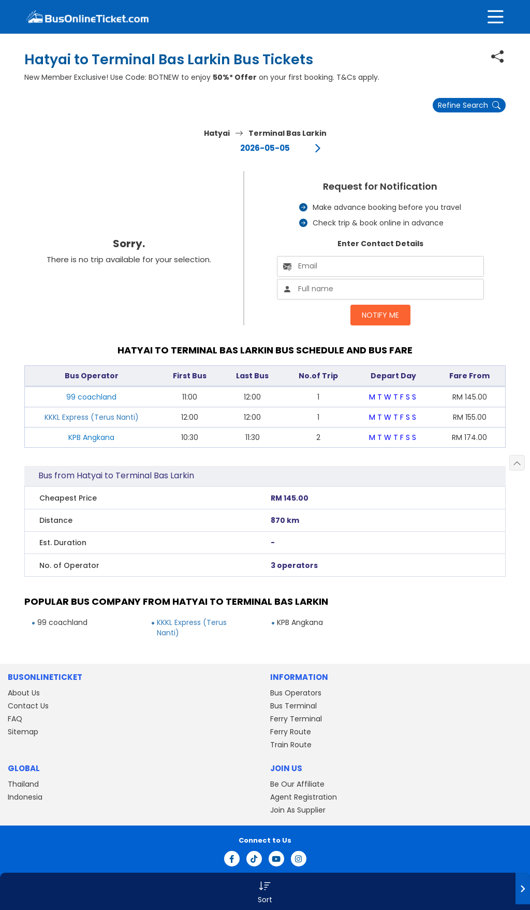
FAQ (15, 719)
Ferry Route (290, 732)
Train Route (291, 745)
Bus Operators (295, 693)
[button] (265, 891)
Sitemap (23, 732)
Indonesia (25, 797)
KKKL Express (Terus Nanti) (92, 417)
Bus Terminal (293, 706)
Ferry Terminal (296, 719)
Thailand (23, 784)
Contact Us (28, 706)
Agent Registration (303, 797)
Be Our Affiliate (297, 784)
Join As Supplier (298, 810)
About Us (24, 693)
